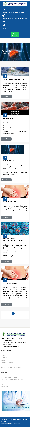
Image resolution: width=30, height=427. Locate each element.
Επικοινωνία (4, 365)
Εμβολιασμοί (5, 386)
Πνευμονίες (8, 161)
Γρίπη (2, 384)
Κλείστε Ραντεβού (15, 34)
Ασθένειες (4, 360)
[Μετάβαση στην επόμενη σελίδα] (13, 316)
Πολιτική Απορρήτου (7, 362)
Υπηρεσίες (4, 358)
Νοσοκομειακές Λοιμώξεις (9, 377)
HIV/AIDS (3, 382)
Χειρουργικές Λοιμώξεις (13, 79)
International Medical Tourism (11, 367)
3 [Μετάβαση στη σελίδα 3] (20, 313)
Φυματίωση (8, 118)
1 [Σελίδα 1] (13, 313)
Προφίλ (3, 355)
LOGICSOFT (18, 423)
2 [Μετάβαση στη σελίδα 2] (16, 313)
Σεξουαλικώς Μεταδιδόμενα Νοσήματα (14, 240)
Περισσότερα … (6, 96)
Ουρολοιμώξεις (10, 202)
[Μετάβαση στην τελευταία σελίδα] (24, 316)
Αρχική (4, 53)
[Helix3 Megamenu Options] (3, 40)
